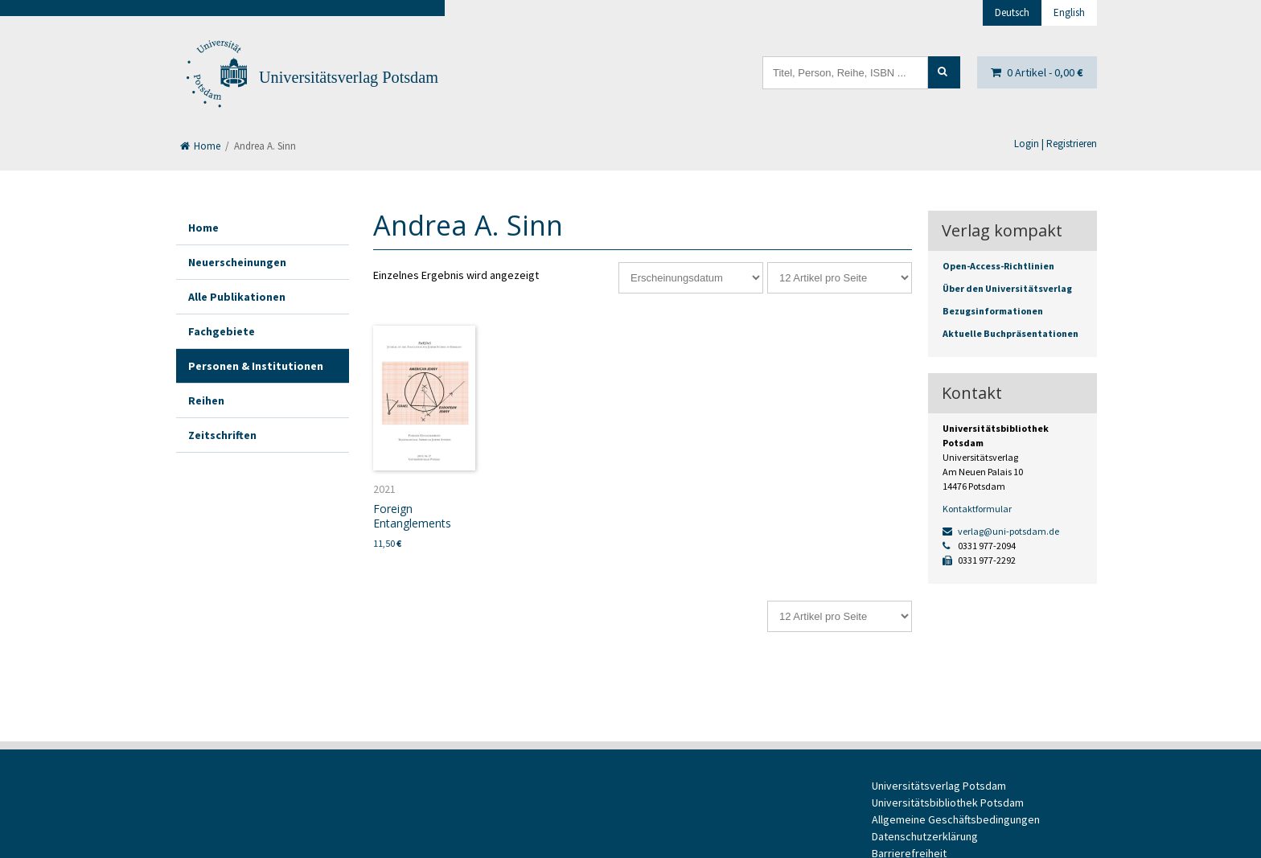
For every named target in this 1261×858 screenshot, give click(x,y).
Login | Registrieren (1055, 143)
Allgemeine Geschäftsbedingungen (956, 819)
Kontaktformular (977, 509)
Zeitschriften (222, 435)
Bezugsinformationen (993, 311)
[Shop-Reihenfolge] (690, 278)
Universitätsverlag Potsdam (348, 77)
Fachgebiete (221, 331)
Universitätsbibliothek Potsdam (948, 802)
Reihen (206, 400)
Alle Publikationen (236, 296)
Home (200, 146)
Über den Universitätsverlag (1007, 288)
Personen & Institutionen (255, 366)
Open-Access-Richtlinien (998, 266)
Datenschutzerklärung (925, 836)
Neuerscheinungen (237, 262)
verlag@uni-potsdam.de (1001, 531)
